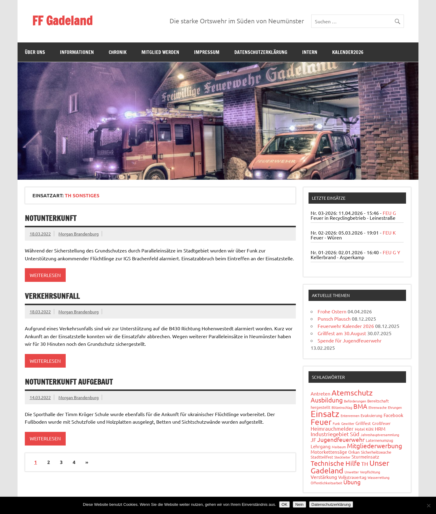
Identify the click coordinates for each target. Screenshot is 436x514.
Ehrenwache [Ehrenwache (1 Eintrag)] (377, 407)
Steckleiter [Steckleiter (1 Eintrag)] (342, 457)
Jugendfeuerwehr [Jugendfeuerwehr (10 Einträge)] (341, 439)
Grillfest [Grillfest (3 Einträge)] (363, 423)
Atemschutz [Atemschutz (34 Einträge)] (352, 392)
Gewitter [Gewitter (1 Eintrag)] (347, 423)
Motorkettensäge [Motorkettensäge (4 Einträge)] (329, 452)
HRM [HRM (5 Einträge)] (380, 429)
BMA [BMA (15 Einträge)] (360, 406)
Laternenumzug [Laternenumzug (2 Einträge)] (379, 440)
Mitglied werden (160, 52)
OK (284, 504)
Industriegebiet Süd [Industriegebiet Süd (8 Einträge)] (335, 434)
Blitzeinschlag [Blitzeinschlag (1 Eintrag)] (342, 407)
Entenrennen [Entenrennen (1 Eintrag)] (350, 415)
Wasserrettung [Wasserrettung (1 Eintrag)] (378, 477)
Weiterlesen (45, 275)
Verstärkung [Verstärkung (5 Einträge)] (324, 477)
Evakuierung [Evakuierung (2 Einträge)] (371, 415)
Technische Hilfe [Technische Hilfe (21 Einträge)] (335, 463)
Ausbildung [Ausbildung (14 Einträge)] (327, 400)
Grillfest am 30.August (342, 333)
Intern (309, 52)
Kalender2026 (347, 52)
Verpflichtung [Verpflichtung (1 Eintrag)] (370, 471)
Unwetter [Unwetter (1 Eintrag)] (352, 471)
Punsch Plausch (334, 318)
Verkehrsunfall (52, 296)
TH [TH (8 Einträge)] (364, 463)
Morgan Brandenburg (78, 233)
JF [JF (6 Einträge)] (313, 439)
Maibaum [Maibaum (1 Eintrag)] (339, 446)
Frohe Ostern (332, 311)
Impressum (207, 52)
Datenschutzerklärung (260, 52)
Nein (299, 504)
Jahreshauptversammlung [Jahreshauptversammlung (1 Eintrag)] (380, 434)
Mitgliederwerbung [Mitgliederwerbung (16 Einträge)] (374, 445)
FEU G (389, 213)
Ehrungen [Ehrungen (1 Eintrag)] (395, 407)
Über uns (35, 52)
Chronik (118, 52)
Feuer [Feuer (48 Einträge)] (321, 422)
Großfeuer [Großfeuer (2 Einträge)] (381, 423)
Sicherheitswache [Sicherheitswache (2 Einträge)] (376, 452)
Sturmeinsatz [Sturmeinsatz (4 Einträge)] (365, 456)
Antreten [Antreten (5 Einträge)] (320, 393)
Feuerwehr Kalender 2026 (346, 326)
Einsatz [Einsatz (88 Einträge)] (325, 414)
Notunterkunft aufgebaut (69, 382)
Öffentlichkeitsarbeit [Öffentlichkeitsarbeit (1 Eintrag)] (326, 482)
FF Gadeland (62, 20)
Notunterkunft (50, 218)
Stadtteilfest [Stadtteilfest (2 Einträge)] (322, 456)
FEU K (389, 232)
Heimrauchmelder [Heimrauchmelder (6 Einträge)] (332, 428)
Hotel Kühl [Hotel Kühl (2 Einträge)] (364, 429)
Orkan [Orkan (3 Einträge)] (354, 452)
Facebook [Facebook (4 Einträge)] (393, 415)
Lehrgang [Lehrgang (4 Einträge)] (321, 446)
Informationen (77, 52)
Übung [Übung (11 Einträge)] (352, 482)
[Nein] (428, 505)
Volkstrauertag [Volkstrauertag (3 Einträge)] (352, 477)
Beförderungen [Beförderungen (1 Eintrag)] (355, 401)
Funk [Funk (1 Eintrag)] (336, 423)
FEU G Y (391, 252)
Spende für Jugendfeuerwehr (350, 340)
